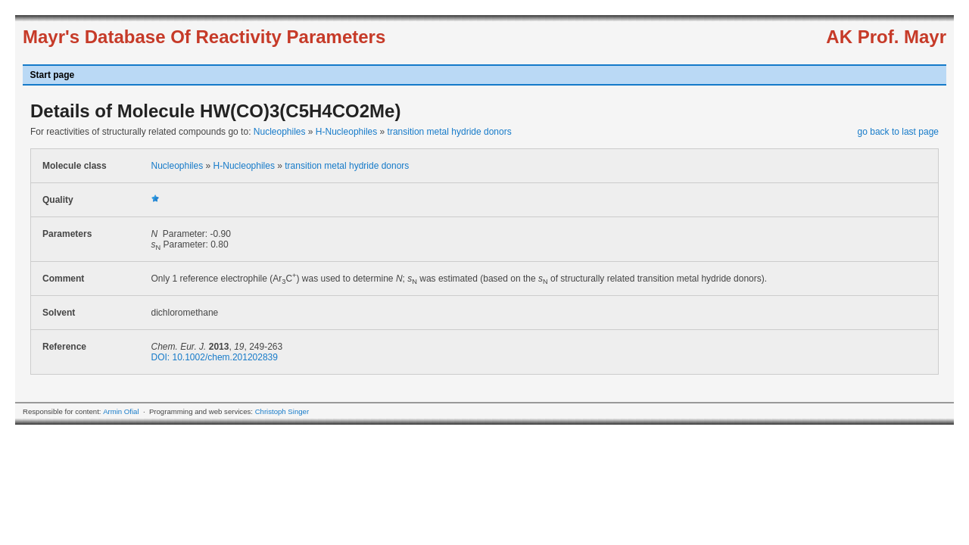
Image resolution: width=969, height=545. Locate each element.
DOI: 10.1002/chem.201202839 (214, 357)
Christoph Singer (282, 411)
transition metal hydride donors (450, 131)
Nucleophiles (280, 131)
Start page (52, 75)
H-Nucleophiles (346, 131)
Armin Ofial (121, 411)
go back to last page (898, 131)
